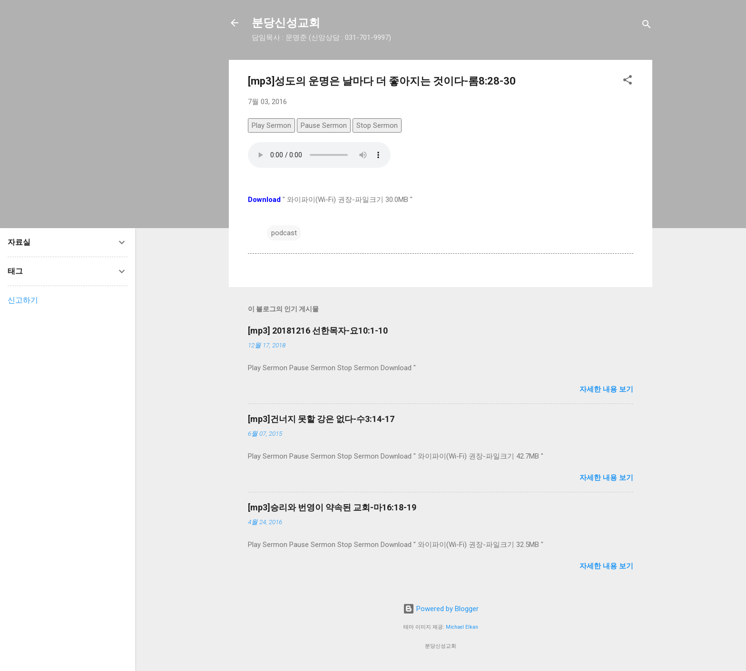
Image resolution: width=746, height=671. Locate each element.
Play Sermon (271, 125)
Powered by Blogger (441, 608)
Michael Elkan (462, 627)
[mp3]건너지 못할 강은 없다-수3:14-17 (321, 419)
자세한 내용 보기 (606, 389)
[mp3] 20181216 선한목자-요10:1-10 (318, 331)
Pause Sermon (324, 125)
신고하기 (23, 300)
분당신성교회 (286, 22)
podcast (284, 233)
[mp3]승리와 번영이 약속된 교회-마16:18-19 (332, 507)
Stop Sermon (377, 125)
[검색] (646, 25)
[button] (627, 81)
